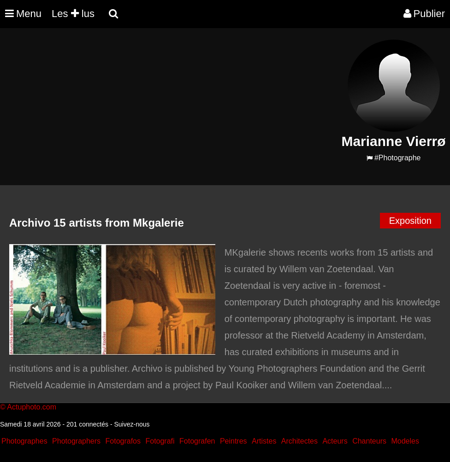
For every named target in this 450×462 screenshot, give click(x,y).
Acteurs (334, 441)
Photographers (76, 441)
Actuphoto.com (31, 407)
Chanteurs (369, 441)
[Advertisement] (169, 104)
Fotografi (159, 441)
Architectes (299, 441)
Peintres (233, 441)
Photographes (24, 441)
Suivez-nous (131, 424)
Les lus (73, 13)
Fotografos (123, 441)
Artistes (264, 441)
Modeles (405, 441)
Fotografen (197, 441)
